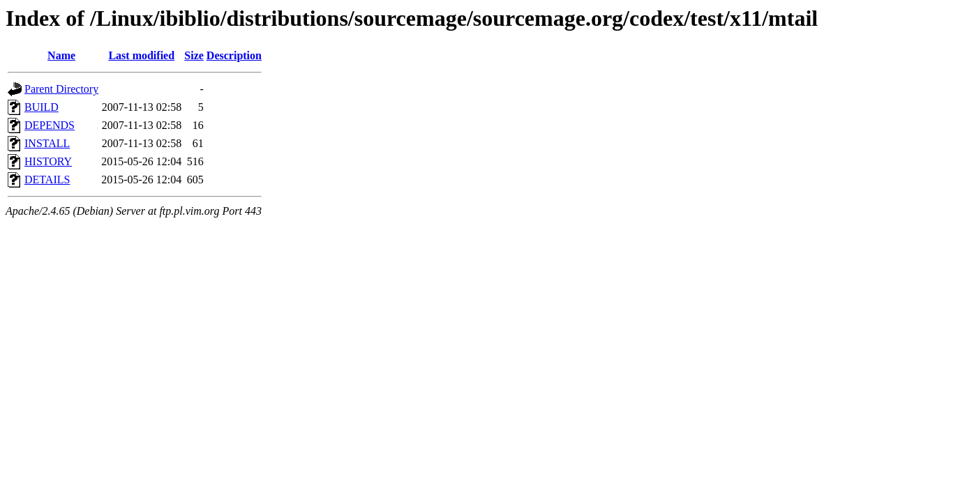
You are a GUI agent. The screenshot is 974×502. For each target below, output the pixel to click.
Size (194, 55)
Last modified (141, 55)
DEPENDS (49, 125)
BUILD (41, 107)
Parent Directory (61, 89)
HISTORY (48, 161)
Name (61, 55)
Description (234, 55)
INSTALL (47, 143)
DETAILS (47, 179)
